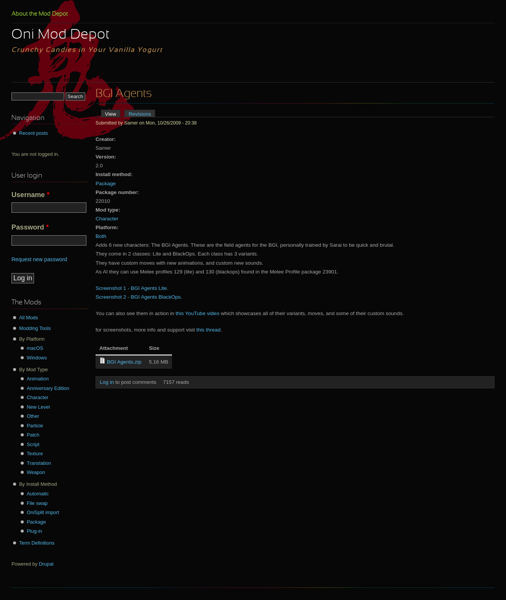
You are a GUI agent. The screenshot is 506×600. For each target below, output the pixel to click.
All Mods (28, 317)
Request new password (39, 259)
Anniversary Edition (48, 388)
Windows (37, 358)
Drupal (46, 564)
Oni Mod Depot (60, 35)
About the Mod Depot (39, 14)
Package (106, 183)
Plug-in (34, 531)
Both (101, 236)
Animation (38, 379)
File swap (37, 503)
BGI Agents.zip (124, 362)
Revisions (139, 114)
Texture (35, 453)
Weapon (36, 472)
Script (33, 444)
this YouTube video (197, 313)
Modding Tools (35, 328)
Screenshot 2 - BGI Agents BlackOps (138, 297)
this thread (208, 330)
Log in (107, 382)
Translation (39, 463)
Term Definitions (37, 543)
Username (30, 195)
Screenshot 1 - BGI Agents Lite (131, 288)
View (112, 114)
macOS (35, 348)
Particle (35, 426)
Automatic (38, 493)
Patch (33, 435)
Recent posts (33, 133)
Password (30, 227)
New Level (38, 407)
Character (107, 219)
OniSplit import (43, 512)
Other (33, 416)
